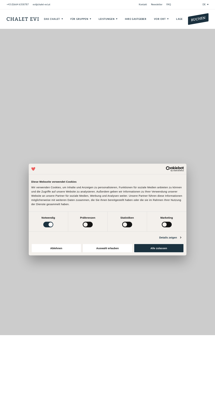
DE (204, 4)
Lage (179, 19)
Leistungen (107, 19)
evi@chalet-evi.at (41, 4)
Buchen (198, 19)
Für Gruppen (79, 19)
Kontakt (143, 4)
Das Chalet (52, 19)
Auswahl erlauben (107, 248)
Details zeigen (168, 237)
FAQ (168, 4)
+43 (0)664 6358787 (18, 4)
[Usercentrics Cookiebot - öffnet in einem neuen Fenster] (168, 169)
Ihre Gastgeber (135, 19)
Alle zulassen (158, 248)
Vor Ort (160, 19)
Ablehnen (56, 248)
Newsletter (156, 4)
